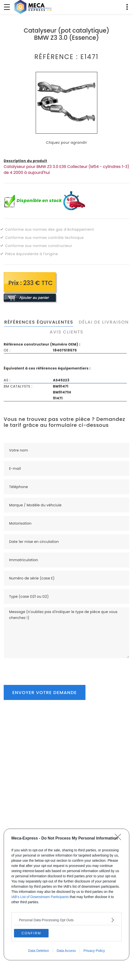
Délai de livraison (104, 322)
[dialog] (66, 894)
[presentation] (41, 667)
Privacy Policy (94, 951)
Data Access (66, 951)
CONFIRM (31, 933)
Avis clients (66, 332)
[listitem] (66, 920)
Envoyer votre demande (44, 692)
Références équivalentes (38, 322)
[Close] (119, 838)
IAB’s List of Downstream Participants (40, 897)
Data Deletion (38, 951)
